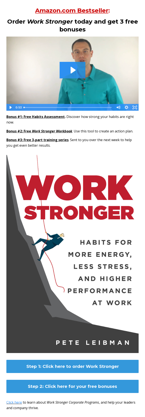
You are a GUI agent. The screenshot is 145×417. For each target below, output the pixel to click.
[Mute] (118, 107)
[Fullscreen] (135, 107)
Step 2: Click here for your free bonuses (72, 386)
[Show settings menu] (126, 107)
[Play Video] (10, 107)
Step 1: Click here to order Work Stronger (72, 366)
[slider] (68, 107)
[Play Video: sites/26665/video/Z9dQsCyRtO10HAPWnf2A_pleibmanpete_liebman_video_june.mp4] (73, 70)
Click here (14, 402)
